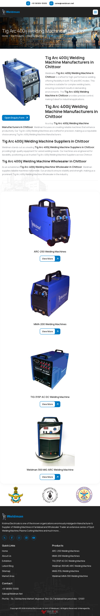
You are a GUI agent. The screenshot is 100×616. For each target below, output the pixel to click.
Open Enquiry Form (14, 117)
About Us (6, 555)
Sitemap (6, 571)
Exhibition (7, 560)
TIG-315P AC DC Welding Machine (68, 560)
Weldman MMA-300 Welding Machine (70, 576)
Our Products (17, 35)
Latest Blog (7, 565)
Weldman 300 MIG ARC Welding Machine (71, 565)
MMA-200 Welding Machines (66, 555)
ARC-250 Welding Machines (65, 550)
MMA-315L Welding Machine (65, 571)
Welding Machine (35, 35)
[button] (95, 12)
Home (5, 550)
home (5, 35)
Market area (8, 576)
